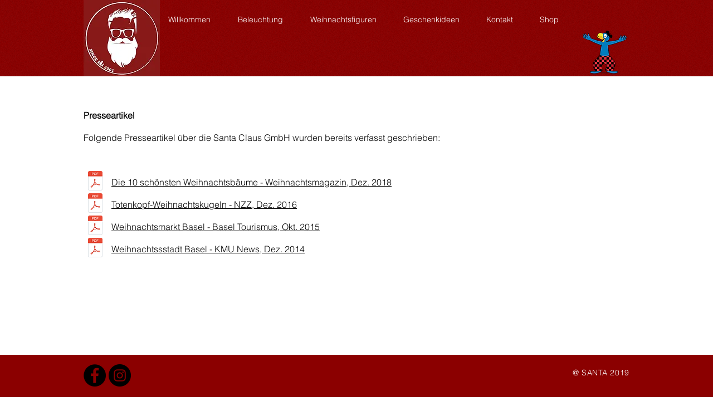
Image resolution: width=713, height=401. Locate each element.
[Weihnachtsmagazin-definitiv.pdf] (95, 182)
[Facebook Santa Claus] (95, 375)
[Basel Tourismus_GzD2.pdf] (95, 227)
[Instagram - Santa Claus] (120, 375)
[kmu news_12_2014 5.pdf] (95, 249)
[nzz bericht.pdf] (95, 204)
